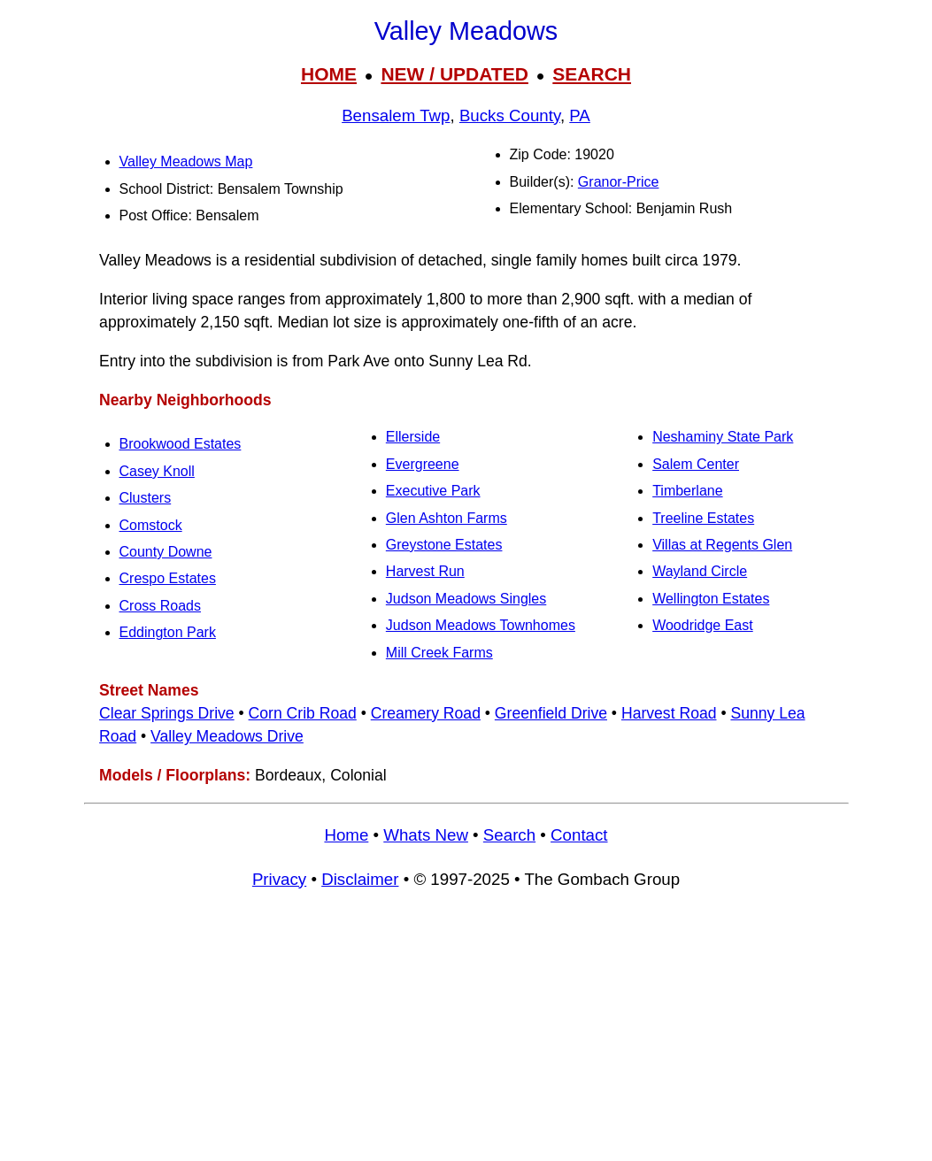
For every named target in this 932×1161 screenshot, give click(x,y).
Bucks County (509, 115)
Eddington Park (167, 632)
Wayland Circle (699, 571)
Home (346, 835)
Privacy (279, 879)
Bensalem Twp (396, 115)
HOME (329, 74)
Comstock (150, 525)
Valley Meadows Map (186, 161)
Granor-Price (618, 181)
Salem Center (695, 464)
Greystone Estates (444, 544)
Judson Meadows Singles (466, 598)
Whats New (425, 835)
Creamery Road (426, 713)
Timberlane (687, 490)
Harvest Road (669, 713)
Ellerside (413, 436)
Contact (579, 835)
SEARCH (591, 74)
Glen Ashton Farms (446, 518)
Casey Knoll (157, 471)
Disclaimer (359, 879)
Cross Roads (160, 605)
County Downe (165, 551)
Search (509, 835)
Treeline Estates (703, 518)
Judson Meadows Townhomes (480, 625)
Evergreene (422, 464)
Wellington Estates (710, 598)
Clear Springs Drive (167, 713)
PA (579, 115)
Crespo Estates (167, 578)
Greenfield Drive (551, 713)
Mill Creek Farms (439, 652)
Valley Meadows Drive (227, 736)
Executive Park (433, 490)
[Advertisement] (466, 1033)
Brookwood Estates (180, 443)
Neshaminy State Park (722, 436)
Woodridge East (702, 625)
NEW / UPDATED (454, 74)
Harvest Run (425, 571)
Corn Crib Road (303, 713)
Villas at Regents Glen (722, 544)
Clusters (145, 497)
